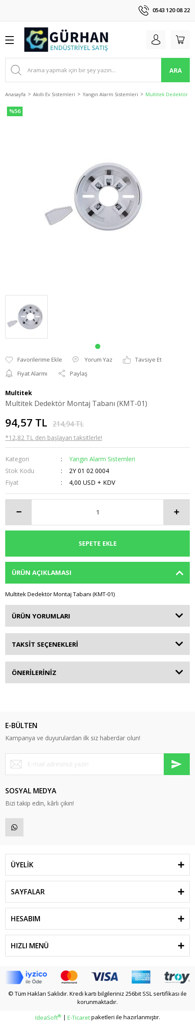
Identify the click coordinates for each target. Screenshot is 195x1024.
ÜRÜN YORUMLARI (41, 615)
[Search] (97, 70)
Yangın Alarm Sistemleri (102, 459)
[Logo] (66, 39)
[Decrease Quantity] (19, 512)
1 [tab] (97, 346)
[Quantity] (97, 512)
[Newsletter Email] (97, 764)
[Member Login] (155, 39)
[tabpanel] (26, 317)
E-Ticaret (78, 1017)
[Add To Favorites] (33, 360)
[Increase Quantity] (176, 512)
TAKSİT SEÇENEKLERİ (45, 644)
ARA (175, 70)
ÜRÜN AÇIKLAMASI (42, 572)
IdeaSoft (48, 1017)
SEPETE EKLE (98, 543)
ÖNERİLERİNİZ (34, 672)
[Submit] (177, 764)
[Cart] (180, 39)
